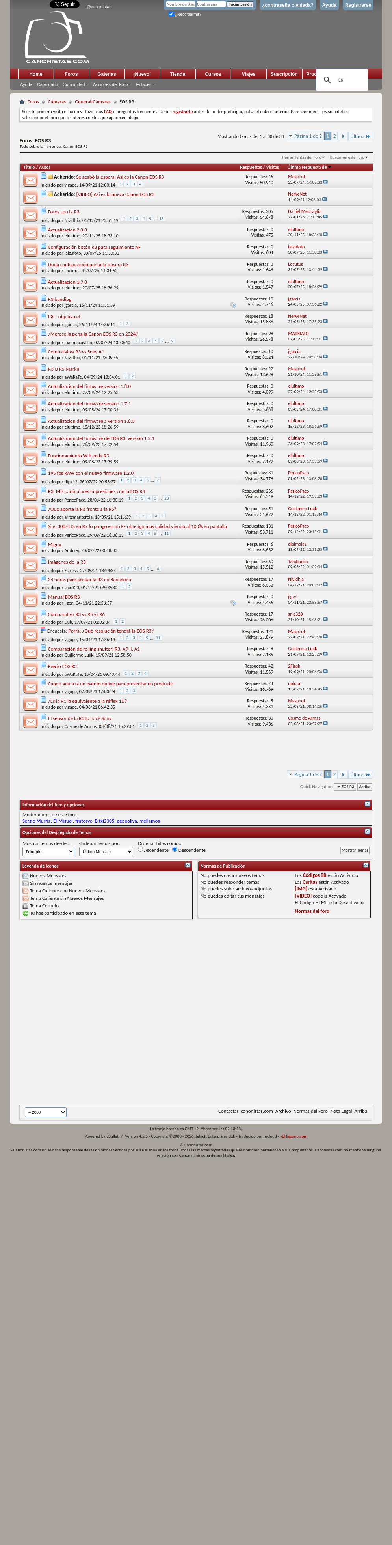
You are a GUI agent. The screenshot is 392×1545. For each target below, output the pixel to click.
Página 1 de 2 (308, 136)
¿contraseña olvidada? (288, 5)
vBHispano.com (293, 1136)
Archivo (283, 1111)
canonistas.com (257, 1111)
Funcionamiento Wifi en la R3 (78, 456)
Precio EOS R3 (62, 666)
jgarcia (70, 305)
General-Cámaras (93, 101)
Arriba (365, 786)
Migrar (55, 544)
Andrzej (71, 550)
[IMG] (301, 889)
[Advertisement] (99, 1012)
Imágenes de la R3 (67, 562)
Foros (71, 74)
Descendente (189, 850)
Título (29, 167)
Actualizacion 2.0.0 (67, 230)
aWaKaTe (73, 377)
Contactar (228, 1111)
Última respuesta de (310, 167)
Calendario (47, 84)
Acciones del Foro (110, 84)
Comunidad (74, 84)
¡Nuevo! (142, 74)
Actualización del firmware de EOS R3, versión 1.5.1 (101, 438)
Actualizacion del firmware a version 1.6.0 (91, 421)
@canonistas (98, 6)
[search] (340, 80)
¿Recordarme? (185, 14)
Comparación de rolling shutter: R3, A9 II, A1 (94, 649)
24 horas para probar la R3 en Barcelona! (90, 579)
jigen (68, 603)
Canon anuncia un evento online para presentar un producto (110, 684)
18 (161, 218)
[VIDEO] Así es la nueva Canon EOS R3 (115, 194)
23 (166, 498)
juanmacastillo (78, 342)
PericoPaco (74, 500)
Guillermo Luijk (78, 655)
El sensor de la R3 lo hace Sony (79, 718)
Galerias (106, 74)
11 (166, 533)
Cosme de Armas (80, 726)
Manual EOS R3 (64, 597)
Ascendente (153, 850)
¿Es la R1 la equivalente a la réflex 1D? (87, 701)
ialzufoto (72, 253)
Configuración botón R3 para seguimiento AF (94, 247)
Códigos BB (315, 875)
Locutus (71, 270)
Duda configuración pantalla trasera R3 (88, 264)
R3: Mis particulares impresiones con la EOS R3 (96, 491)
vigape (70, 185)
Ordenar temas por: (99, 843)
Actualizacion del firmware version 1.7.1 (89, 404)
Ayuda (329, 5)
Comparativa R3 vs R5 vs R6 (76, 614)
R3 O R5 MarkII (63, 369)
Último (360, 136)
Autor (44, 167)
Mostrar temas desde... (46, 843)
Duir (68, 622)
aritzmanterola (78, 517)
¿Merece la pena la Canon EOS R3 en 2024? (93, 334)
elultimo (72, 236)
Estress (71, 570)
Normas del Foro (310, 1111)
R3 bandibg (59, 299)
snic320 (71, 587)
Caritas (310, 882)
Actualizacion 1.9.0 (67, 282)
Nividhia (72, 220)
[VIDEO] (303, 896)
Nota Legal (341, 1111)
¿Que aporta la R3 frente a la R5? (82, 509)
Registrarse (358, 5)
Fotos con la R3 (64, 212)
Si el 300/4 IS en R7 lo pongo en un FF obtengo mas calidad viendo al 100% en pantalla (137, 526)
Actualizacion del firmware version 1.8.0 (89, 386)
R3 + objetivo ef (64, 316)
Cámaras (57, 101)
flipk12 (70, 482)
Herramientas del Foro (301, 157)
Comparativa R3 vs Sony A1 (76, 352)
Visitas (272, 167)
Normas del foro (312, 911)
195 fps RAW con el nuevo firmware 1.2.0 (91, 473)
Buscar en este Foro (347, 157)
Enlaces (143, 84)
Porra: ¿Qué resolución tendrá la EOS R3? (111, 631)
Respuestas (251, 167)
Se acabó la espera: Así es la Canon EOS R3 (120, 177)
